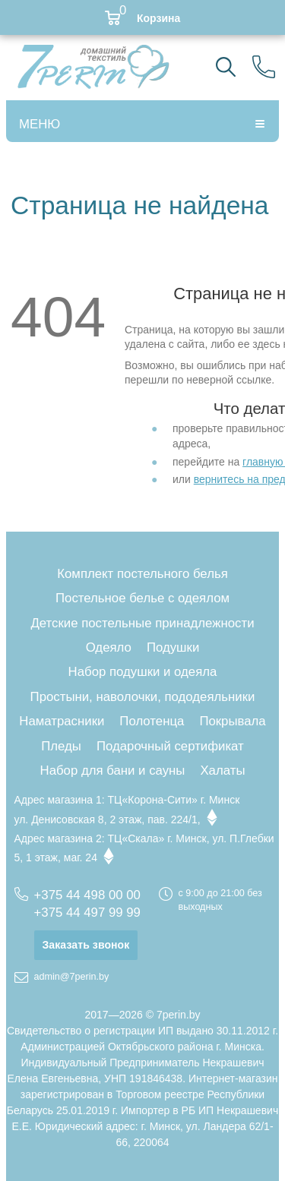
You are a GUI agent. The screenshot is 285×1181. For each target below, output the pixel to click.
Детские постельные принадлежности (142, 623)
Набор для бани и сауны (112, 770)
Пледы (61, 746)
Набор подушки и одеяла (142, 672)
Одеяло (108, 647)
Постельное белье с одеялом (142, 598)
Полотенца (151, 721)
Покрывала (232, 721)
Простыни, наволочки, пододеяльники (142, 697)
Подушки (173, 647)
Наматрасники (61, 721)
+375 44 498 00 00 (87, 895)
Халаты (222, 770)
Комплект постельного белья (142, 574)
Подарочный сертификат (170, 746)
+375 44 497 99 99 (87, 912)
